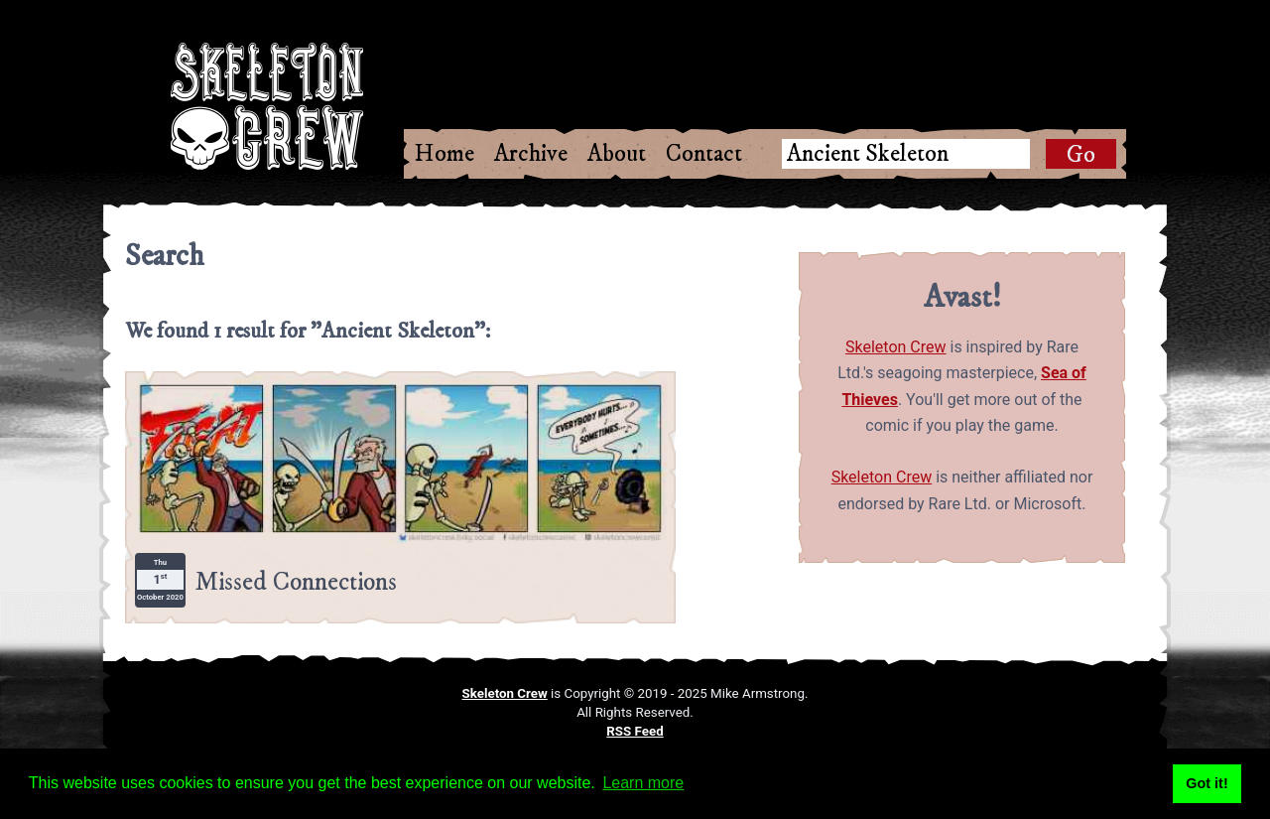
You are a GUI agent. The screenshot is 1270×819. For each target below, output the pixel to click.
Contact (704, 154)
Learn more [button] (643, 782)
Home (444, 154)
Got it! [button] (1206, 783)
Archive (531, 154)
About (616, 154)
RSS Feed (634, 731)
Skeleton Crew (896, 347)
